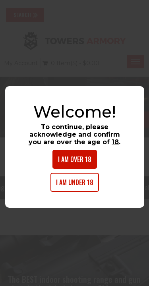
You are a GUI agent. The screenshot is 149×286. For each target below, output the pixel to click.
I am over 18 (74, 159)
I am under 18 (74, 182)
